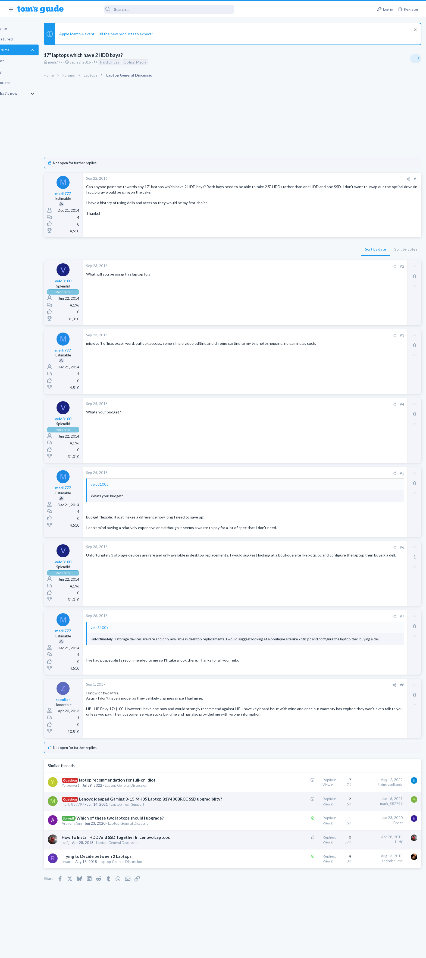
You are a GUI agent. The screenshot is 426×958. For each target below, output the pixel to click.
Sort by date (287, 249)
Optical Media (153, 62)
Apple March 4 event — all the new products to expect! (125, 33)
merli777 (74, 62)
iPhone (354, 475)
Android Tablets (361, 438)
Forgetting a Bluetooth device (374, 391)
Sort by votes (318, 249)
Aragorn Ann (90, 829)
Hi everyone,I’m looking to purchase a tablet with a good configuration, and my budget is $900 (380, 418)
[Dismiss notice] (413, 30)
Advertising (154, 950)
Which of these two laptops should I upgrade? (138, 823)
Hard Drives (128, 62)
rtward (85, 867)
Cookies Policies (192, 950)
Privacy (227, 950)
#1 (328, 179)
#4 (314, 404)
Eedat (310, 828)
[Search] (152, 9)
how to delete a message (370, 486)
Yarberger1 (89, 785)
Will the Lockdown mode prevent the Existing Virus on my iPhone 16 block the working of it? (383, 455)
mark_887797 (91, 810)
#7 (314, 616)
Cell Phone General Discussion (373, 402)
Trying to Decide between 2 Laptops (115, 861)
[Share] (320, 179)
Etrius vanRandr (302, 784)
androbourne (304, 866)
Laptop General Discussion (145, 785)
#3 (314, 335)
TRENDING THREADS (357, 323)
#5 (314, 473)
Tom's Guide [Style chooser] (381, 913)
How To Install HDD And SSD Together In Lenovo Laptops (134, 842)
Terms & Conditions (264, 950)
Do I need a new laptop (377, 365)
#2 (314, 266)
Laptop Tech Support (146, 810)
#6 (314, 547)
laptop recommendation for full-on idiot (136, 779)
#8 (314, 685)
